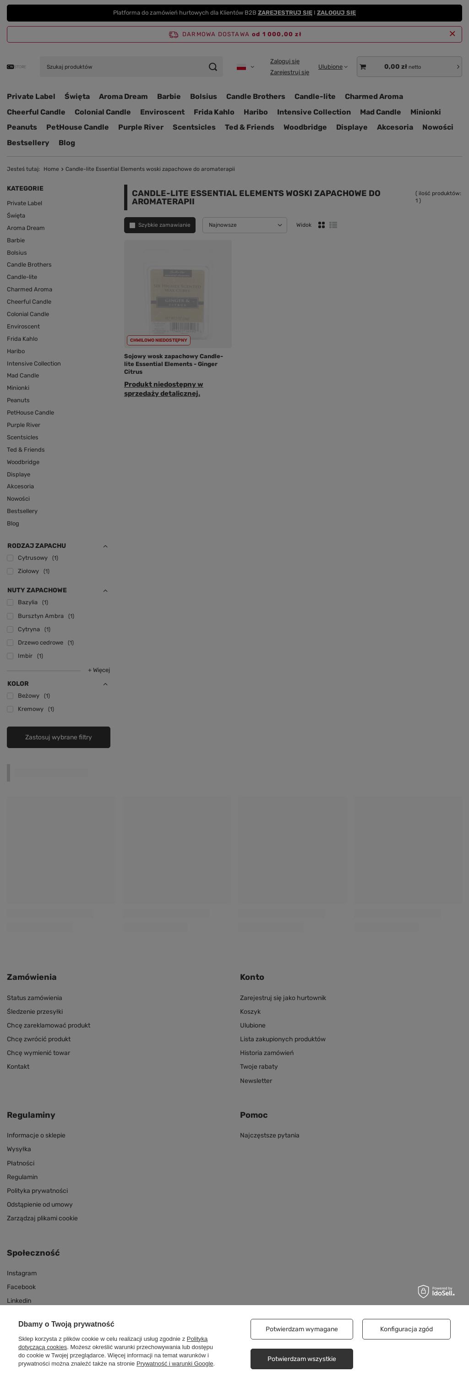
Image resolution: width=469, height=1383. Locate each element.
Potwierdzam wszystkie (301, 1359)
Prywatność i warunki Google (174, 1363)
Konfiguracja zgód (406, 1329)
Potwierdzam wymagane (302, 1329)
